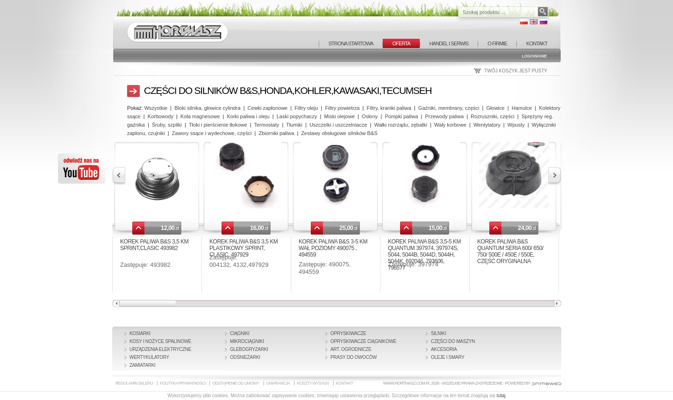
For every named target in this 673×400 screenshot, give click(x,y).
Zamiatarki (142, 365)
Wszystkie (156, 108)
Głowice (496, 108)
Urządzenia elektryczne (160, 349)
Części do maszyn (453, 341)
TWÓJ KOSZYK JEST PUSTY (515, 70)
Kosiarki (139, 333)
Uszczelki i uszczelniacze (338, 125)
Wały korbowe (450, 125)
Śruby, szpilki (167, 125)
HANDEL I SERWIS (449, 43)
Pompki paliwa (401, 116)
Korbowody (160, 116)
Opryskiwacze (348, 333)
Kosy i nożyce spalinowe (160, 341)
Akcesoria (444, 349)
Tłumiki (294, 125)
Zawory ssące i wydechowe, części (212, 133)
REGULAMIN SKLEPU (134, 383)
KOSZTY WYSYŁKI (313, 383)
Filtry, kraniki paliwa (389, 108)
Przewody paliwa (444, 116)
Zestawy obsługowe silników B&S (339, 133)
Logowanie (534, 56)
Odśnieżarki (245, 357)
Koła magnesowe (200, 116)
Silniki (438, 333)
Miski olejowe (339, 116)
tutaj (501, 395)
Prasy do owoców (353, 357)
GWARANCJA (278, 383)
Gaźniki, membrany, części (449, 108)
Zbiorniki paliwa (276, 133)
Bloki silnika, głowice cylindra (207, 108)
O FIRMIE (497, 43)
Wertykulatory (149, 357)
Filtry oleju (306, 108)
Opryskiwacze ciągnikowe (363, 341)
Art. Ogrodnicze (351, 349)
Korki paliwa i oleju (248, 116)
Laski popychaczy (297, 116)
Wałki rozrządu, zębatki (400, 125)
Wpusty (516, 125)
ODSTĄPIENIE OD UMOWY (235, 383)
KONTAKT (536, 43)
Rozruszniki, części (493, 116)
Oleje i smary (448, 357)
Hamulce (522, 108)
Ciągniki (240, 333)
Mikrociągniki (247, 341)
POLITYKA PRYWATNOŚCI (182, 383)
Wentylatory (487, 125)
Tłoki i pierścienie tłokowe (218, 125)
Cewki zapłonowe (268, 108)
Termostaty (266, 125)
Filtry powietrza (342, 108)
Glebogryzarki (249, 349)
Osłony (370, 116)
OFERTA (401, 43)
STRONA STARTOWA (351, 43)
